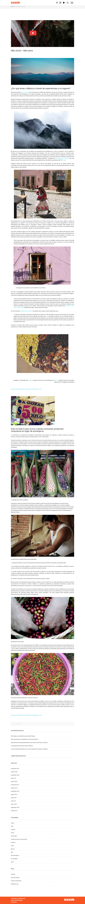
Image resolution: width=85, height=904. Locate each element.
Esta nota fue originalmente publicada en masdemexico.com (26, 389)
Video (12, 862)
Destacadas (14, 836)
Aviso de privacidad (16, 900)
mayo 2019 (13, 798)
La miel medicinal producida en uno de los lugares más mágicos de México (29, 749)
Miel (12, 852)
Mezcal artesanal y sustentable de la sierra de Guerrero (24, 739)
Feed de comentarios (16, 881)
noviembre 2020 (15, 768)
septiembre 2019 (15, 791)
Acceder (13, 874)
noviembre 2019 (15, 785)
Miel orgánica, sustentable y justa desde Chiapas (23, 736)
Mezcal (13, 849)
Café (12, 826)
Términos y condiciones (18, 898)
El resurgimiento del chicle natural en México (22, 746)
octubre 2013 (14, 810)
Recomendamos (15, 855)
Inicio (12, 6)
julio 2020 (13, 778)
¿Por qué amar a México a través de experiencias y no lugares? (40, 88)
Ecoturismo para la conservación (19, 839)
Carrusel (13, 829)
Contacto (14, 902)
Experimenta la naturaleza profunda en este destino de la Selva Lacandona (29, 742)
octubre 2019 (14, 788)
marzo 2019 (14, 804)
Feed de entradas (15, 877)
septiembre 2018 (15, 807)
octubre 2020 (14, 772)
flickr (30, 380)
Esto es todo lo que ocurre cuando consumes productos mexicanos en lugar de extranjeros (37, 430)
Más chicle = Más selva (22, 50)
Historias (13, 842)
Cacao (12, 823)
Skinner (63, 160)
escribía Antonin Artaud (26, 311)
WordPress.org (14, 884)
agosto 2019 (14, 794)
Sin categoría (14, 859)
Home (12, 846)
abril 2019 (13, 801)
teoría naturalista (25, 92)
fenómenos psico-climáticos (62, 158)
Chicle (12, 833)
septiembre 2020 (15, 775)
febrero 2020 (14, 781)
